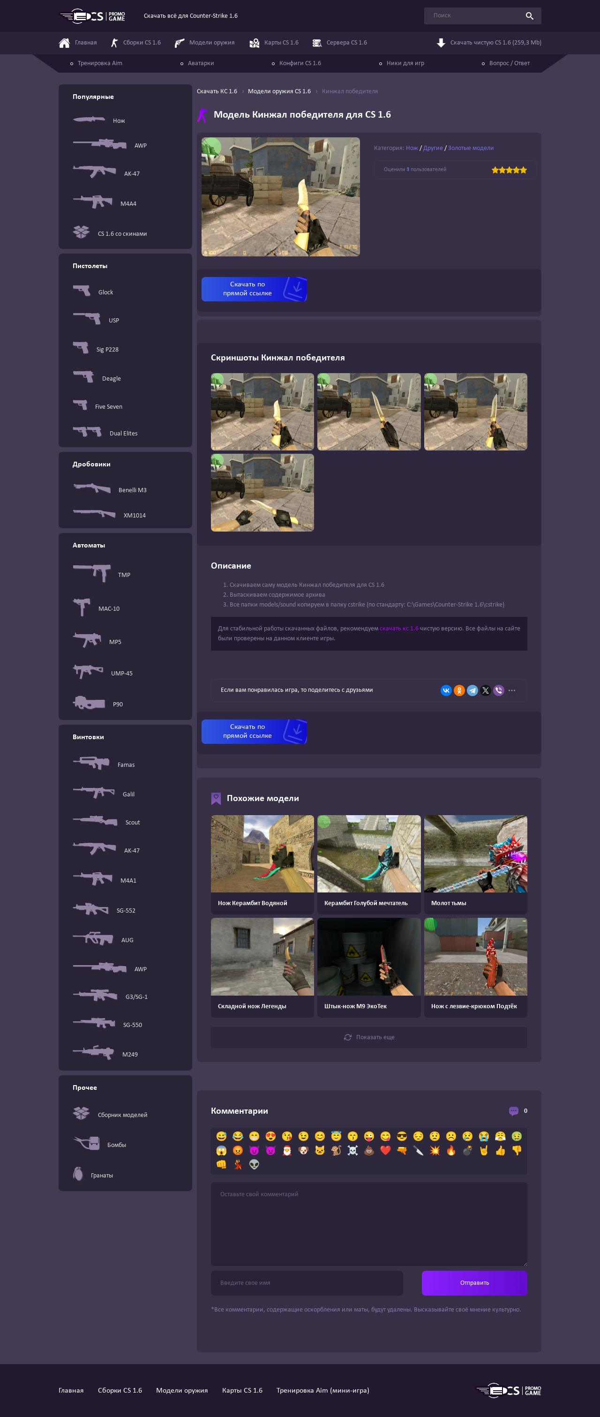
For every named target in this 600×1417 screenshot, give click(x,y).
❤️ (385, 1151)
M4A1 (104, 881)
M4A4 (104, 204)
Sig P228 (96, 349)
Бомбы (99, 1145)
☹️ (451, 1137)
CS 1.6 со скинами (110, 234)
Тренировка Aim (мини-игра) (323, 1391)
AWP (110, 145)
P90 (98, 705)
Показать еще (369, 1037)
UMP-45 (103, 673)
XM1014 (109, 516)
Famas (104, 765)
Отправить (474, 1283)
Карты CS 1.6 (242, 1391)
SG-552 (104, 910)
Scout (106, 822)
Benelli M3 (110, 490)
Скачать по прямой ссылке (247, 289)
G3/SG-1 (110, 997)
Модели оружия (182, 1391)
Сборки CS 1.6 (120, 1391)
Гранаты (93, 1175)
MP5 (97, 642)
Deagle (97, 378)
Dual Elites (105, 434)
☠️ (353, 1151)
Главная (71, 1391)
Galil (104, 795)
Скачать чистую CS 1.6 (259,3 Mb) (488, 44)
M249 (105, 1055)
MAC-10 (96, 609)
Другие (433, 148)
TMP (101, 575)
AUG (103, 940)
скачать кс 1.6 (399, 628)
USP (96, 321)
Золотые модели (471, 148)
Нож (99, 121)
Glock (93, 292)
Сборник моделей (110, 1115)
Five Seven (97, 406)
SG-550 (107, 1025)
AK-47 (106, 174)
